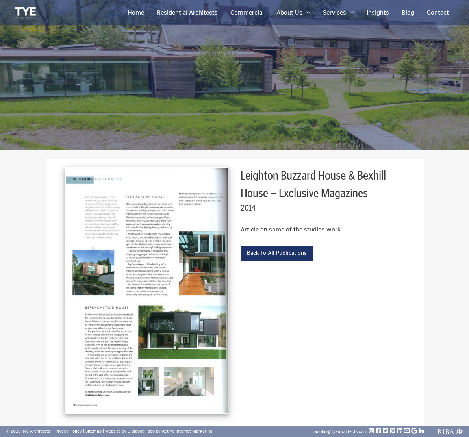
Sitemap (93, 431)
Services (334, 12)
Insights (378, 12)
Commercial (247, 12)
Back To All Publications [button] (277, 253)
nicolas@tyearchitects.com (341, 431)
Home (136, 12)
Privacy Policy (68, 431)
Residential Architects (187, 12)
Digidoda (136, 431)
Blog (408, 12)
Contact (438, 12)
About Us (289, 12)
